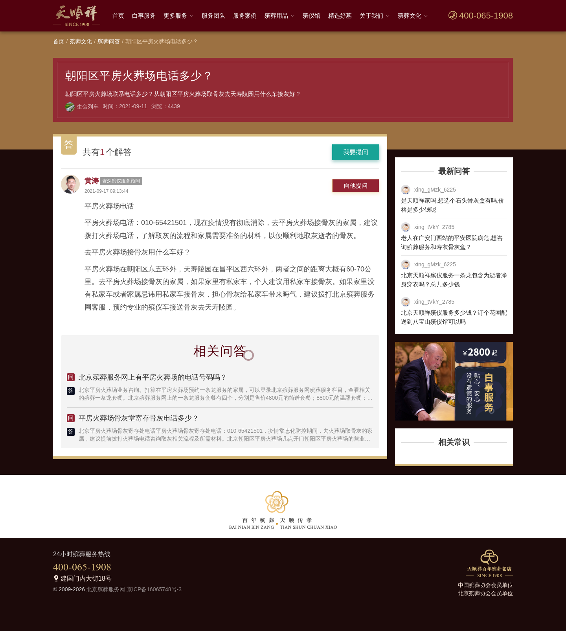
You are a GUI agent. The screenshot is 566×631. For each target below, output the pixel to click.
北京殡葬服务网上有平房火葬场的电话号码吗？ (153, 377)
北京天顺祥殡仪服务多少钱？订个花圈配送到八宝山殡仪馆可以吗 (454, 317)
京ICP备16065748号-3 (154, 589)
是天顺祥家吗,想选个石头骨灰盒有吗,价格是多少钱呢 (452, 205)
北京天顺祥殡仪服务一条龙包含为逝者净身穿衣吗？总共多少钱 (454, 280)
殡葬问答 (108, 41)
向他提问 (356, 185)
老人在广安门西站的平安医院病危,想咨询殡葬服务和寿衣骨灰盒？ (452, 242)
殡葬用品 (276, 15)
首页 (118, 15)
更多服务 (175, 15)
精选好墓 (340, 15)
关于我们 (371, 15)
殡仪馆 (311, 15)
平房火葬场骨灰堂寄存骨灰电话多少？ (139, 418)
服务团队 (213, 15)
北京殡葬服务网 (105, 589)
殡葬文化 (409, 15)
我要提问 (355, 152)
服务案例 (245, 15)
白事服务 (144, 15)
